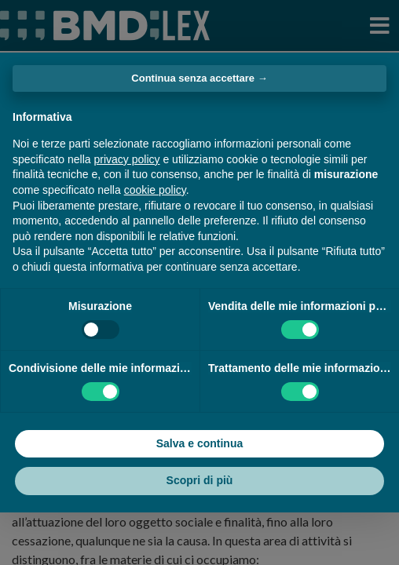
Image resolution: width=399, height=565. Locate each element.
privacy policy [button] (127, 159)
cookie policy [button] (155, 190)
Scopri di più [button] (200, 480)
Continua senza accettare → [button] (199, 78)
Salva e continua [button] (199, 443)
